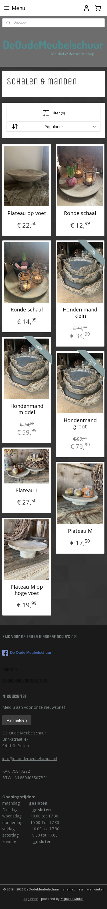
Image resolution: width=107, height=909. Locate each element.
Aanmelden (17, 720)
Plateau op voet (26, 213)
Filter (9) (54, 113)
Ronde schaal (80, 213)
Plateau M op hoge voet (27, 590)
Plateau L (26, 490)
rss (81, 889)
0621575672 (13, 752)
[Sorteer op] (53, 126)
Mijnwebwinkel (72, 898)
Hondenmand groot (80, 423)
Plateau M (80, 531)
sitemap (69, 889)
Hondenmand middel (26, 409)
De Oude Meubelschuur (26, 652)
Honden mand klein (80, 312)
